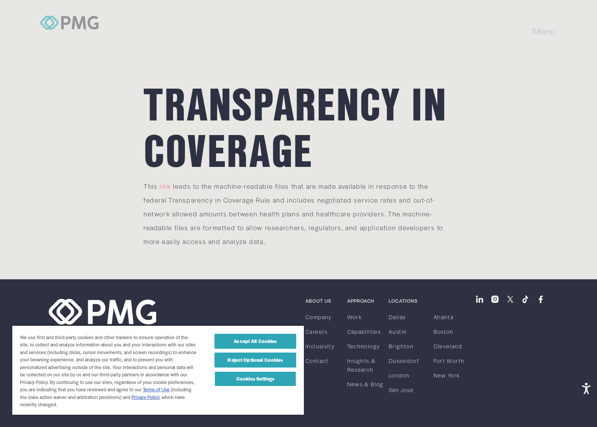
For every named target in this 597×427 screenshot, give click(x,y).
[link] (70, 14)
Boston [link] (444, 331)
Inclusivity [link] (320, 346)
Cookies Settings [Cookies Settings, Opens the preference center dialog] (255, 378)
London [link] (399, 375)
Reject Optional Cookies (255, 359)
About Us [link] (318, 300)
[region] (158, 370)
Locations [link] (403, 300)
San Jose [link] (401, 390)
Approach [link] (360, 300)
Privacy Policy (145, 397)
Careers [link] (316, 331)
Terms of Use (156, 389)
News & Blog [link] (365, 384)
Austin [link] (398, 331)
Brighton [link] (401, 346)
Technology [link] (363, 346)
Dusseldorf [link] (404, 360)
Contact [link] (317, 360)
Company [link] (318, 317)
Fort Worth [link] (449, 360)
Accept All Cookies (255, 341)
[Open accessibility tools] (586, 387)
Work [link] (354, 317)
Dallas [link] (397, 317)
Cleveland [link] (448, 346)
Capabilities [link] (364, 331)
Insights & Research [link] (361, 365)
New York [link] (447, 375)
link (165, 186)
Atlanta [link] (444, 317)
